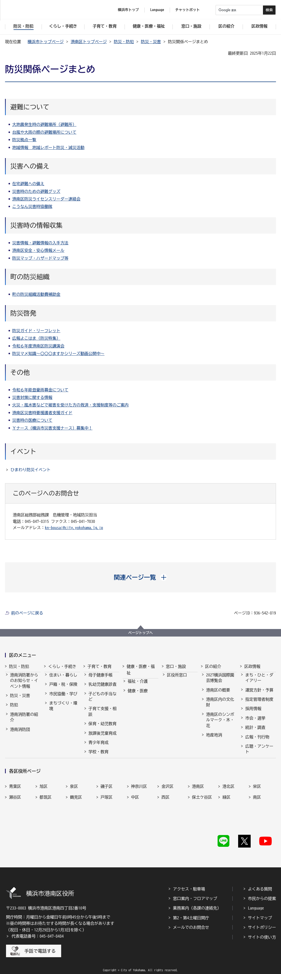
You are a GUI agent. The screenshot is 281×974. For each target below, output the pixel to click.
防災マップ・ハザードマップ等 (40, 258)
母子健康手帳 (100, 679)
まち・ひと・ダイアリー (259, 682)
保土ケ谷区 (202, 805)
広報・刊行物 (257, 741)
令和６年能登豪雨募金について (40, 390)
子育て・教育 (99, 666)
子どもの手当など (102, 701)
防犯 (14, 709)
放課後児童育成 (102, 738)
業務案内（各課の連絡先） (197, 901)
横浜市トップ (128, 10)
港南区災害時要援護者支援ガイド (42, 413)
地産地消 (214, 739)
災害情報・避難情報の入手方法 (40, 243)
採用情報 (253, 713)
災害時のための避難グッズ (36, 191)
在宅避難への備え (28, 184)
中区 (135, 805)
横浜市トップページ (46, 42)
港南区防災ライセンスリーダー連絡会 (46, 199)
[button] (140, 577)
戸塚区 (107, 805)
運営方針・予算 (259, 694)
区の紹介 (213, 666)
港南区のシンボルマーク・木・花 (220, 724)
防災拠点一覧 (24, 140)
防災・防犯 (124, 42)
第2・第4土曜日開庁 (191, 910)
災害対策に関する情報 (32, 397)
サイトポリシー (262, 920)
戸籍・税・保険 (63, 689)
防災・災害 (151, 42)
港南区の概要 (218, 694)
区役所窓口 (177, 679)
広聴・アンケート (259, 753)
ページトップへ (140, 633)
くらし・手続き (62, 666)
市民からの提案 (262, 891)
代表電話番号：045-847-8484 (38, 929)
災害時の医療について (32, 420)
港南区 (198, 795)
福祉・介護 (138, 686)
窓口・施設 (176, 666)
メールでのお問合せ (191, 920)
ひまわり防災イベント (31, 470)
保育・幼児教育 (102, 728)
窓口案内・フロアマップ (195, 891)
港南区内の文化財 (220, 706)
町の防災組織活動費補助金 (36, 294)
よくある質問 (260, 881)
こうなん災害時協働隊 (32, 206)
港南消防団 (20, 734)
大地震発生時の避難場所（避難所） (44, 124)
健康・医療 (138, 695)
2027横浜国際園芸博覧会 (220, 682)
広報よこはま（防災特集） (36, 338)
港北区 (228, 795)
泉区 (74, 795)
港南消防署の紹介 (24, 721)
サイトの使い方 (262, 930)
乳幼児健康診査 (102, 689)
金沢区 (167, 795)
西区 (165, 805)
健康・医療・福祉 (141, 669)
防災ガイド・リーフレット (36, 331)
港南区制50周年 (220, 749)
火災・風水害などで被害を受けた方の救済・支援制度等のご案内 (70, 405)
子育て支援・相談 (102, 716)
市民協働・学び (63, 698)
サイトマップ (260, 910)
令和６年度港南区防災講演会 (38, 346)
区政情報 (252, 666)
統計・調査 (255, 732)
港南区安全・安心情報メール (38, 250)
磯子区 (107, 795)
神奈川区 (139, 795)
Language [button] (157, 10)
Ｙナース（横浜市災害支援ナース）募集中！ (52, 428)
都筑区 (46, 805)
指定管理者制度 (259, 704)
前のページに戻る (27, 613)
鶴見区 (76, 805)
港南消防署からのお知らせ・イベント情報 (24, 685)
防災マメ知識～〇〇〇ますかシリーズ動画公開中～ (58, 354)
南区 (257, 805)
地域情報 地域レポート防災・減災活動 (48, 148)
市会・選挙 (255, 723)
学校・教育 (98, 756)
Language (256, 901)
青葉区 (15, 795)
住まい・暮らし (63, 679)
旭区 (44, 795)
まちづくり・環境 (63, 710)
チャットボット (187, 10)
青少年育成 (98, 747)
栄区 (257, 795)
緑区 (226, 805)
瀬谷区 (15, 805)
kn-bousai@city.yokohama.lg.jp (74, 528)
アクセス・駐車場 (189, 881)
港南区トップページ (89, 42)
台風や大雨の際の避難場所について (44, 132)
